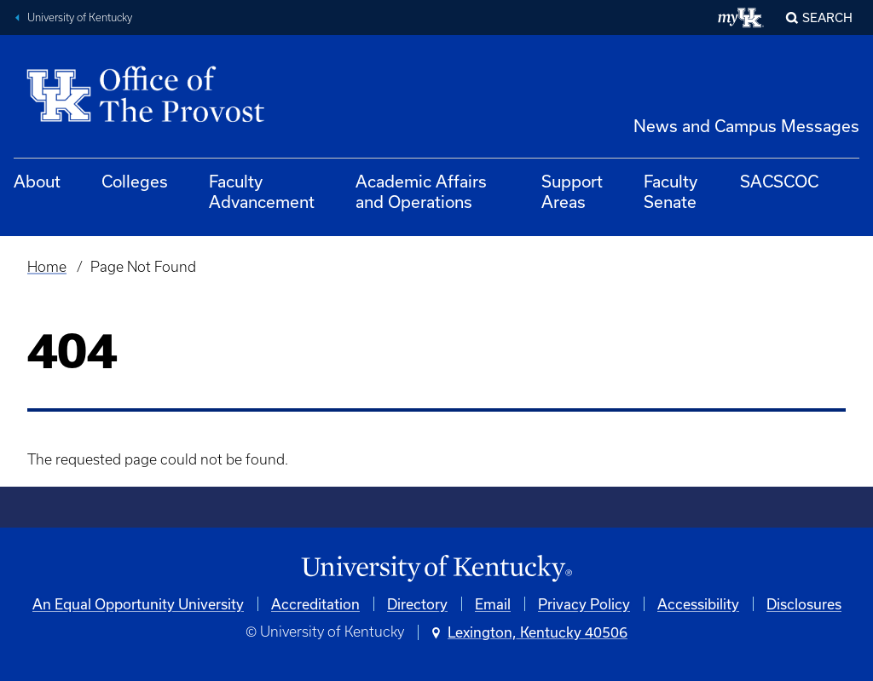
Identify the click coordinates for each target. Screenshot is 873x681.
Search (827, 17)
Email (493, 604)
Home (46, 266)
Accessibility (698, 604)
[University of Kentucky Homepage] (436, 569)
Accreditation (315, 604)
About (37, 181)
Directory (417, 604)
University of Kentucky (79, 17)
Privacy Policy (584, 604)
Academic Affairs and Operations (421, 191)
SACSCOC (779, 181)
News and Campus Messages (746, 126)
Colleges (134, 181)
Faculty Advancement (262, 191)
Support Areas (572, 191)
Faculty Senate (670, 191)
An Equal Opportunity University (138, 604)
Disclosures (803, 604)
